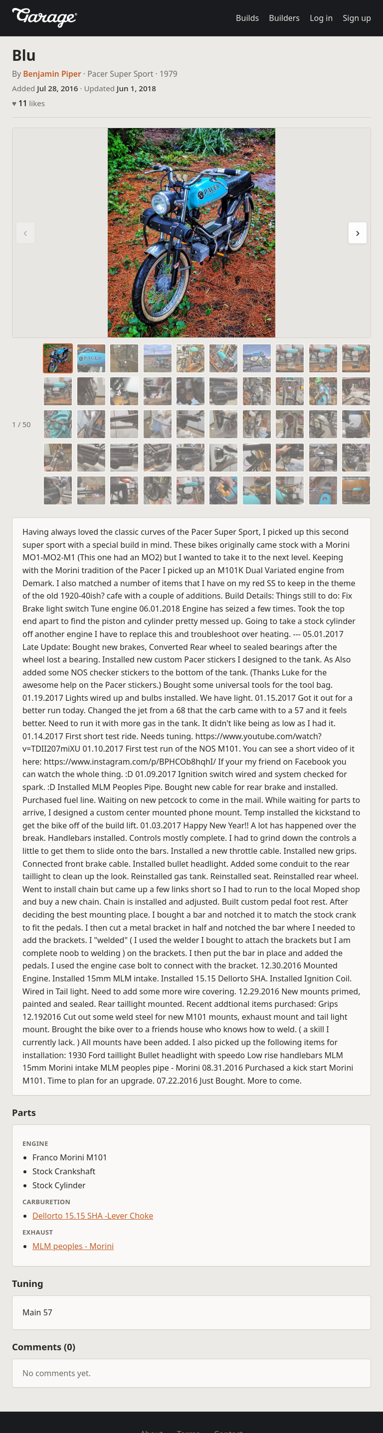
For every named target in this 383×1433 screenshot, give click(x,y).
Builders (284, 17)
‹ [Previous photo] (25, 232)
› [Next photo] (358, 232)
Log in (321, 17)
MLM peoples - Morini (73, 1246)
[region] (191, 233)
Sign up (357, 17)
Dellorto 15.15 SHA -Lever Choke (92, 1215)
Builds (247, 17)
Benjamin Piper (52, 73)
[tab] (58, 358)
